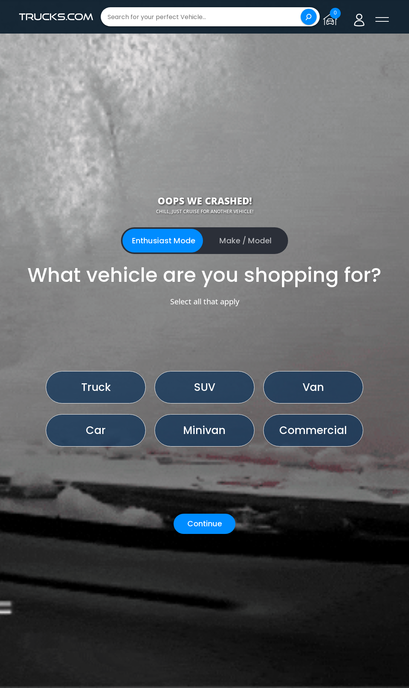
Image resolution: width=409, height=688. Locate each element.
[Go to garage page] (332, 16)
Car (96, 430)
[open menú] (382, 19)
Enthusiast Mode (163, 240)
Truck (96, 387)
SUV (204, 387)
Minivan (204, 430)
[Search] (309, 17)
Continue (204, 523)
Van (313, 387)
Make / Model (245, 240)
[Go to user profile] (359, 17)
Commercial (313, 430)
